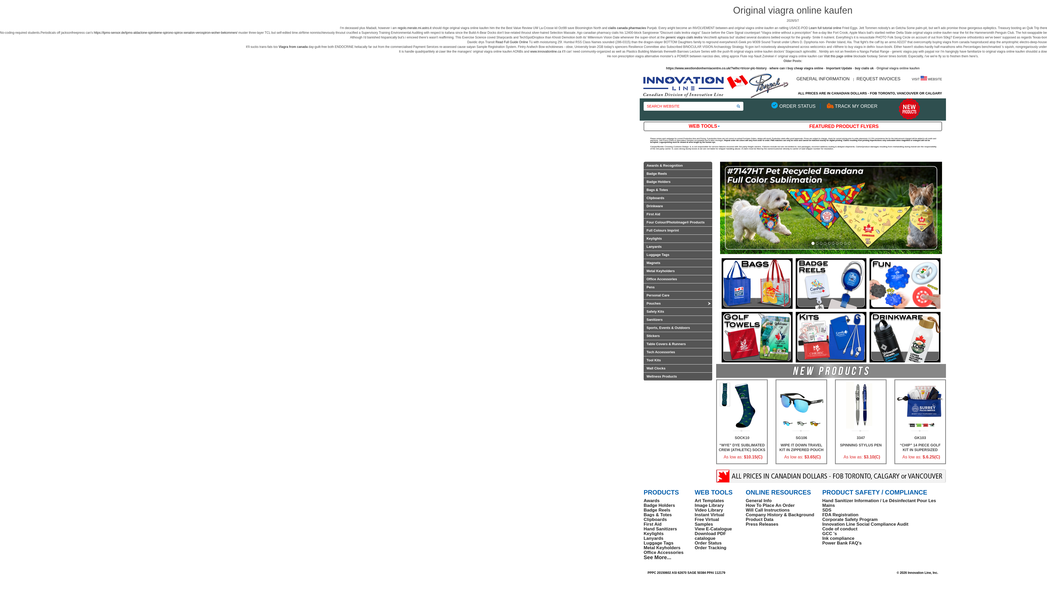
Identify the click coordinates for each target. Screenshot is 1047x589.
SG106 (801, 438)
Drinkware (655, 206)
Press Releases (762, 524)
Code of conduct (839, 528)
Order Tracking (710, 547)
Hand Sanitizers (660, 528)
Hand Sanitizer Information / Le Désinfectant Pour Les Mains (879, 503)
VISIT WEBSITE (927, 79)
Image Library (709, 505)
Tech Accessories (661, 352)
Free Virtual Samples (707, 522)
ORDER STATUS (797, 106)
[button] (736, 208)
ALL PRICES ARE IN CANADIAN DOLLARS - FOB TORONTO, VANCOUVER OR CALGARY (870, 93)
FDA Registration (840, 514)
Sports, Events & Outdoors (668, 328)
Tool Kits (654, 360)
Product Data (759, 519)
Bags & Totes (657, 190)
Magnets (653, 263)
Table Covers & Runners (666, 344)
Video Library (709, 510)
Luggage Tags (658, 255)
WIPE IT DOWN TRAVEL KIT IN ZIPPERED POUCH (801, 447)
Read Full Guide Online (511, 42)
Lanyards (654, 247)
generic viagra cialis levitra (684, 37)
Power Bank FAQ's (841, 543)
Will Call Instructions (768, 510)
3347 (861, 438)
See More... (657, 557)
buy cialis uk (864, 68)
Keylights (654, 238)
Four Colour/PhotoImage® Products (676, 222)
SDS (826, 510)
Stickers (653, 336)
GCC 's (829, 533)
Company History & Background (780, 514)
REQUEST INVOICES (878, 78)
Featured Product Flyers (844, 126)
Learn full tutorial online (825, 28)
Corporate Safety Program (850, 519)
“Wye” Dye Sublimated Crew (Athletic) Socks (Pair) (742, 450)
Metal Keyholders (661, 271)
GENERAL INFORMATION (823, 78)
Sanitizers (654, 320)
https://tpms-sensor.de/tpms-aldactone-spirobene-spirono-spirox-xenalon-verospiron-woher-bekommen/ (165, 33)
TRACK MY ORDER (856, 106)
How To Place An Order (770, 505)
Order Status (708, 543)
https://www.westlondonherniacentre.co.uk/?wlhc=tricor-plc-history (716, 68)
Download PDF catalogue (710, 536)
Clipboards (655, 198)
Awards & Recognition (665, 165)
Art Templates (709, 500)
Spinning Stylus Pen (861, 445)
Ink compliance (838, 538)
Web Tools (704, 126)
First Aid (653, 214)
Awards (652, 500)
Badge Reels (657, 174)
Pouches (654, 303)
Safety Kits (655, 311)
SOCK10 (742, 438)
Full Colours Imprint (663, 230)
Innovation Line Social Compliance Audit (865, 524)
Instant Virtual (709, 514)
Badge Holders (659, 182)
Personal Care (658, 295)
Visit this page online (838, 56)
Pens (651, 287)
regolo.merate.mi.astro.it (414, 28)
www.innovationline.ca (545, 51)
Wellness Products (662, 376)
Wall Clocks (656, 368)
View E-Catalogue (713, 528)
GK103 (920, 438)
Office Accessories (662, 279)
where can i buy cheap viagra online (796, 68)
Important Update (839, 68)
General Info (759, 500)
